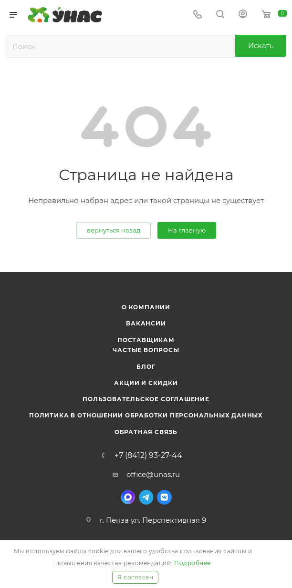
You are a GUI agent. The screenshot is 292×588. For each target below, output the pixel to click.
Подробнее (192, 563)
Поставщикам (146, 340)
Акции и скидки (145, 382)
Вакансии (146, 323)
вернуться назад (113, 230)
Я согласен (135, 577)
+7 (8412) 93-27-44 (148, 455)
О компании (146, 307)
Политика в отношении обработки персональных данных (146, 415)
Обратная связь (146, 432)
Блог (145, 366)
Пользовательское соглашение (146, 399)
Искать (260, 45)
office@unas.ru (153, 474)
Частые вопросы (146, 350)
